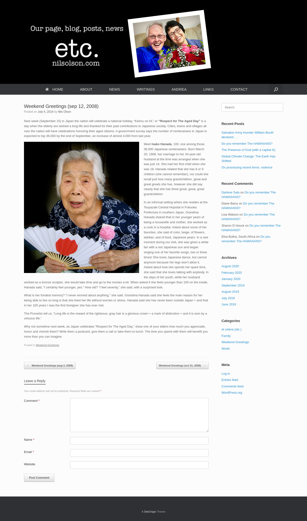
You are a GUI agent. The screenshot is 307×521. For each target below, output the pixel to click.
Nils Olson (64, 111)
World (225, 348)
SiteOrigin (150, 511)
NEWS (114, 89)
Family (225, 336)
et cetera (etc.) (231, 329)
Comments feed (232, 386)
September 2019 (232, 285)
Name (29, 439)
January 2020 (230, 279)
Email (29, 452)
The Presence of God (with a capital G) (248, 150)
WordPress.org (231, 392)
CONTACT (239, 89)
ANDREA (179, 89)
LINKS (208, 89)
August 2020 (230, 266)
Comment (32, 401)
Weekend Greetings (47, 345)
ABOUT (86, 89)
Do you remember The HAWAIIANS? (246, 143)
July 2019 (228, 298)
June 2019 (228, 304)
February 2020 (231, 272)
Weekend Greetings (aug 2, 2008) (50, 366)
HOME (54, 89)
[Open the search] (276, 89)
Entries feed (229, 380)
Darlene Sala (230, 192)
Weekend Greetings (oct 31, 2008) (182, 366)
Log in (225, 373)
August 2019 (230, 291)
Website (29, 464)
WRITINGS (146, 89)
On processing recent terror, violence (246, 167)
